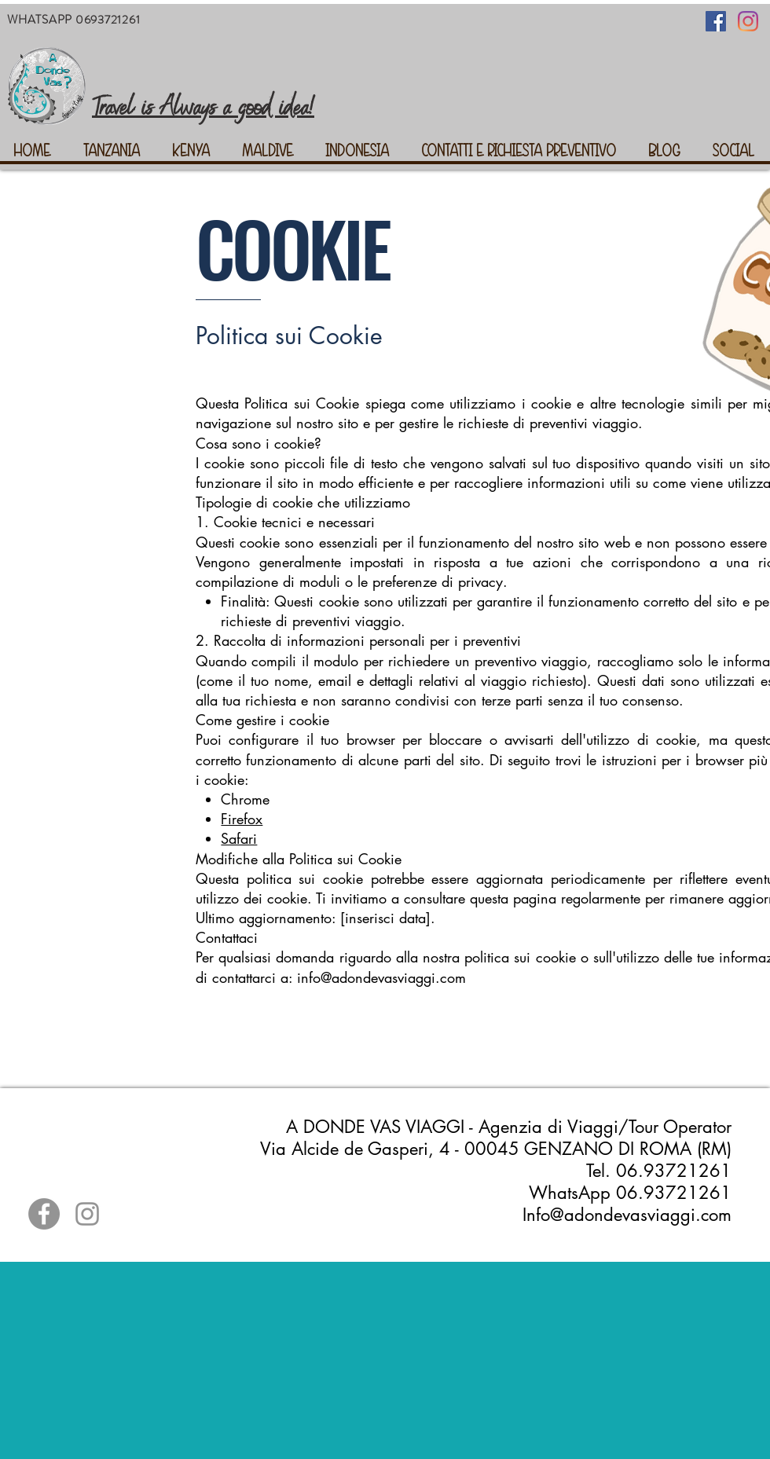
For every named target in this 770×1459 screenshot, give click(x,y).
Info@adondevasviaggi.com (627, 1215)
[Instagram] (748, 21)
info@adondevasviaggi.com (381, 977)
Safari (239, 838)
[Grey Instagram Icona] (87, 1214)
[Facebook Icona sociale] (716, 21)
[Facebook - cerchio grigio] (44, 1214)
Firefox (241, 818)
